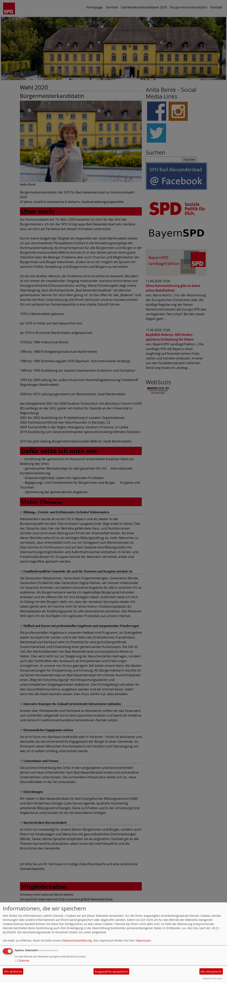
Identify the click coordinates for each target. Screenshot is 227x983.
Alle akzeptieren (211, 971)
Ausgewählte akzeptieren (111, 971)
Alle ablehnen (13, 971)
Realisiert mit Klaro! (213, 978)
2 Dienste (22, 960)
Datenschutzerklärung (77, 940)
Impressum (143, 940)
